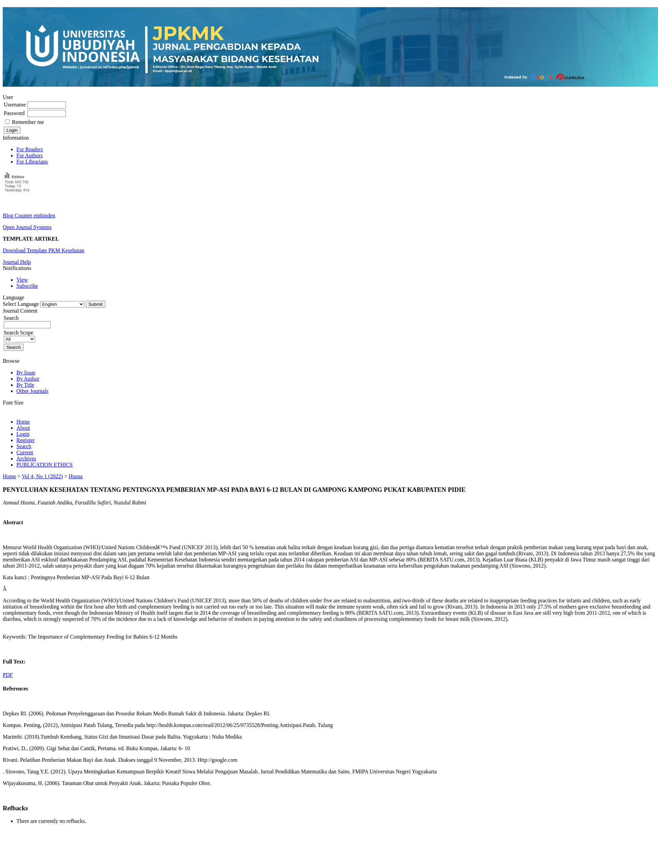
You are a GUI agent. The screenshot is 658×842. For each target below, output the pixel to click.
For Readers (29, 149)
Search (23, 446)
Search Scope (19, 336)
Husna (76, 476)
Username (15, 105)
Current (24, 452)
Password (14, 113)
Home (23, 422)
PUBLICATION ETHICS (44, 465)
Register (25, 440)
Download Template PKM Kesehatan (43, 250)
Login (22, 434)
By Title (25, 385)
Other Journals (32, 391)
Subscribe (27, 286)
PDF (8, 675)
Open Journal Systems (27, 227)
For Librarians (32, 162)
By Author (27, 379)
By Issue (25, 372)
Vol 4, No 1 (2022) (42, 476)
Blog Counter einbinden (29, 215)
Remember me (28, 122)
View (22, 280)
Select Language (21, 304)
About (23, 428)
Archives (26, 458)
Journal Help (17, 262)
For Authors (29, 155)
